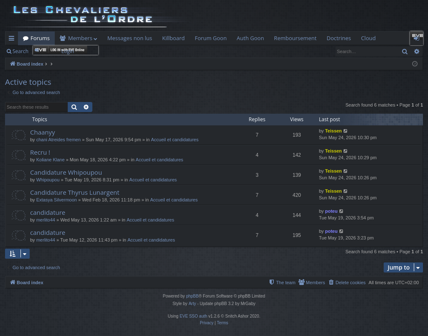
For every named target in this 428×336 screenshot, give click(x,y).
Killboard (173, 38)
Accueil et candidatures (175, 139)
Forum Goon (211, 38)
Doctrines (338, 38)
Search (20, 51)
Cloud (368, 38)
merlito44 (45, 219)
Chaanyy (42, 132)
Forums (40, 38)
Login (67, 51)
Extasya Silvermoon (56, 199)
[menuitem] (347, 282)
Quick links (13, 39)
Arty (192, 303)
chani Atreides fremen (58, 139)
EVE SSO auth (193, 316)
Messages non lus (129, 38)
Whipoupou (48, 179)
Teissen (333, 130)
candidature (47, 212)
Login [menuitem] (418, 39)
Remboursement (295, 38)
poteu (331, 211)
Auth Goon (250, 38)
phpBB (192, 296)
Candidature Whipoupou (66, 172)
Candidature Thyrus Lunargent (75, 192)
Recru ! (40, 152)
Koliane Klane (50, 159)
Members (80, 38)
